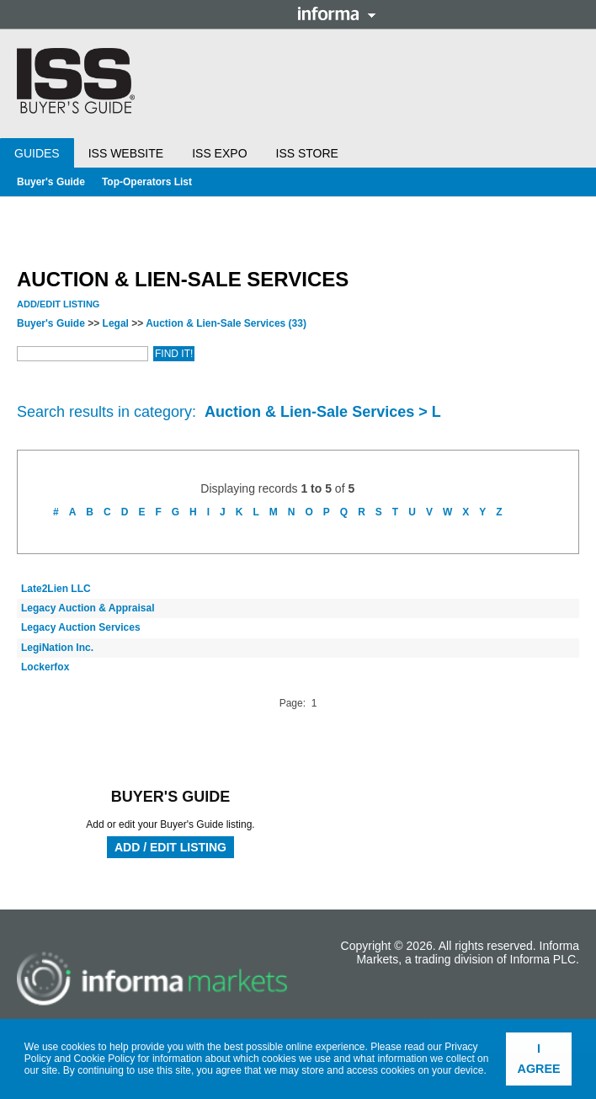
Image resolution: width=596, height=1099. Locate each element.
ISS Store (307, 153)
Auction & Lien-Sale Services (226, 323)
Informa (336, 13)
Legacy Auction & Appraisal (87, 608)
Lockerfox (45, 667)
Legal (116, 323)
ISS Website (125, 153)
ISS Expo (219, 153)
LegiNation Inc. (57, 648)
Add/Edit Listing (58, 304)
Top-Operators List (147, 182)
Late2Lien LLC (56, 589)
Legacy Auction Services (81, 627)
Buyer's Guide (51, 182)
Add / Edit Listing (170, 847)
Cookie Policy (105, 1058)
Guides (37, 153)
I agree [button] (539, 1058)
